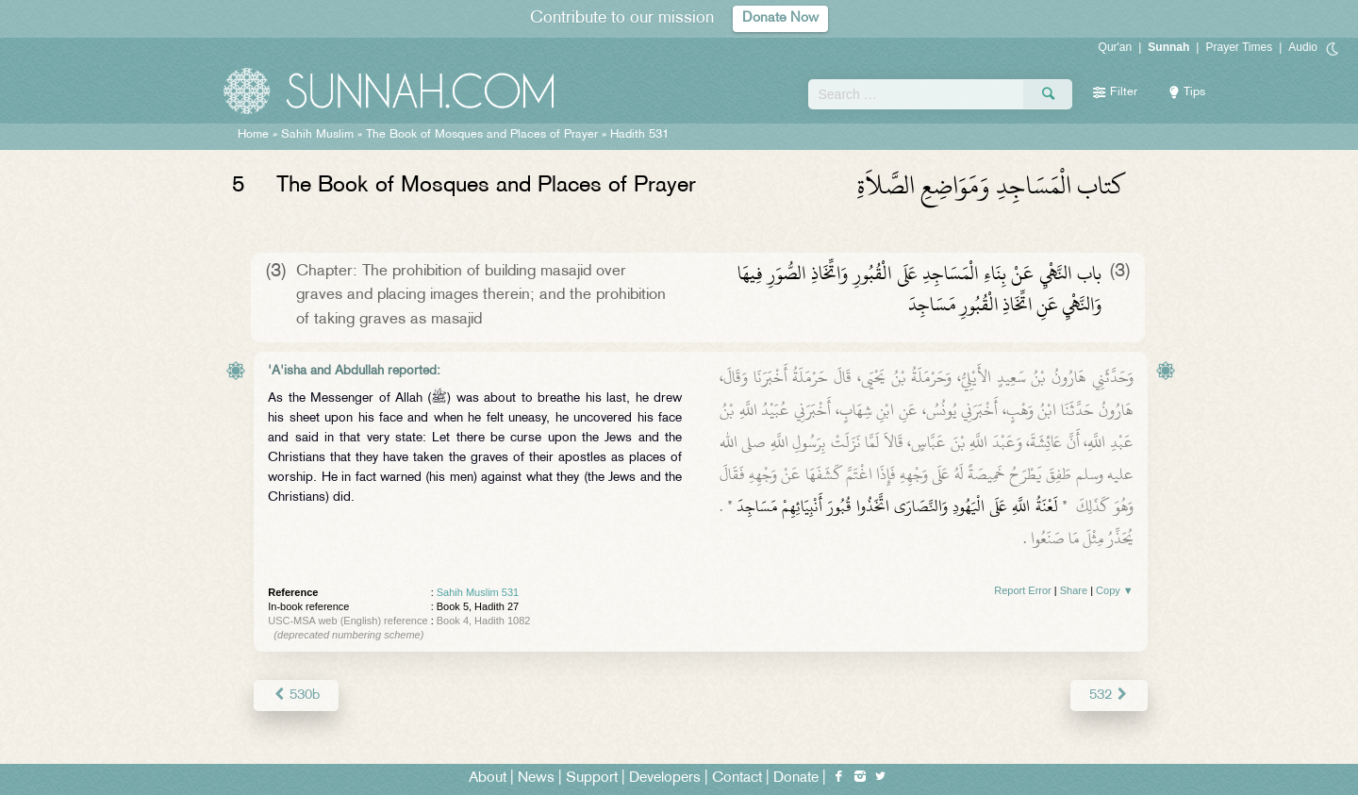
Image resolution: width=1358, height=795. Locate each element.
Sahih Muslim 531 (478, 592)
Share (1073, 590)
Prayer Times (1238, 47)
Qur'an (1116, 47)
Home (253, 135)
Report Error (1023, 590)
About (487, 777)
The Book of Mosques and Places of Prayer (482, 135)
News (536, 777)
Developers (665, 777)
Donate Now (780, 18)
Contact (737, 777)
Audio (1302, 47)
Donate (796, 777)
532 (1108, 694)
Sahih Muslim (317, 135)
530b (296, 694)
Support (592, 777)
